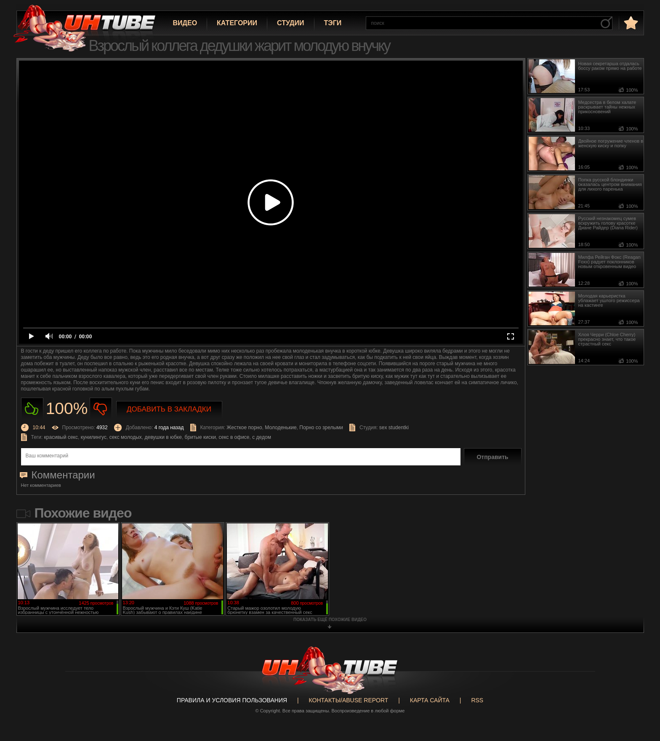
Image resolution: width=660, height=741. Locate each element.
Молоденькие (280, 427)
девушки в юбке (163, 437)
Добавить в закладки (169, 409)
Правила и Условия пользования (232, 700)
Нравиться (32, 409)
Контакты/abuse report (349, 700)
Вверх (641, 697)
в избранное (630, 22)
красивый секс (61, 437)
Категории (237, 23)
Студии (290, 23)
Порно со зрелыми (321, 427)
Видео (185, 23)
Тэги (333, 23)
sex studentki (394, 427)
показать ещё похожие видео (330, 619)
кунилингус (93, 437)
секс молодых (125, 437)
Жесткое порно (244, 427)
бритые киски (200, 437)
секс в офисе (234, 437)
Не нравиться (101, 409)
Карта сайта (430, 700)
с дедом (261, 437)
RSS (477, 700)
